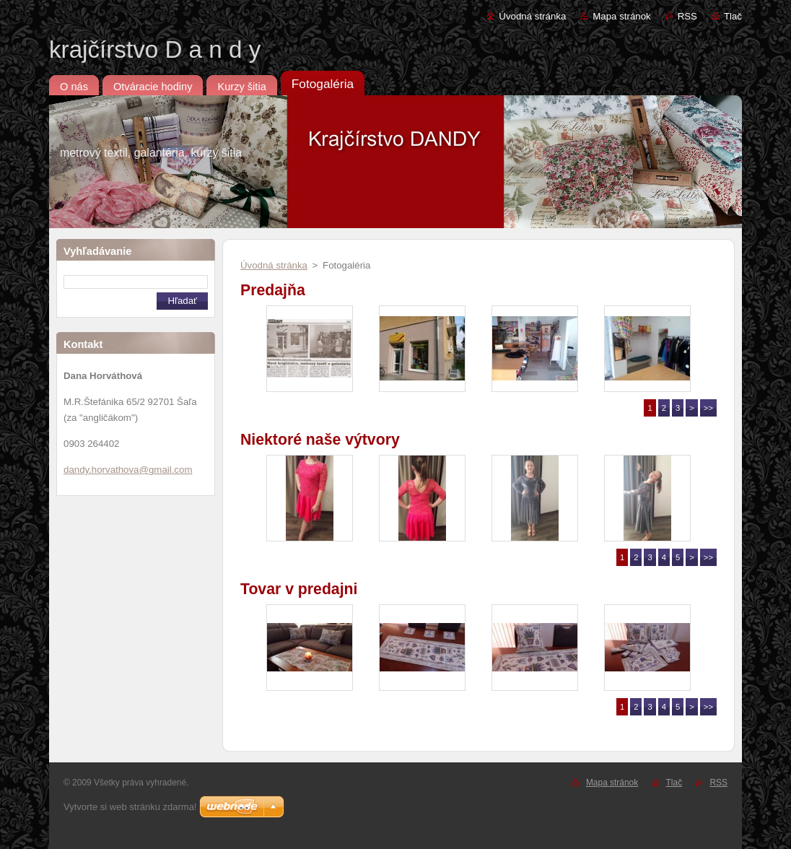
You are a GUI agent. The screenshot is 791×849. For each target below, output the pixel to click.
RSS (687, 16)
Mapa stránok (621, 16)
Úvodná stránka (532, 16)
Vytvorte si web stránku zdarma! (130, 806)
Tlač (733, 16)
